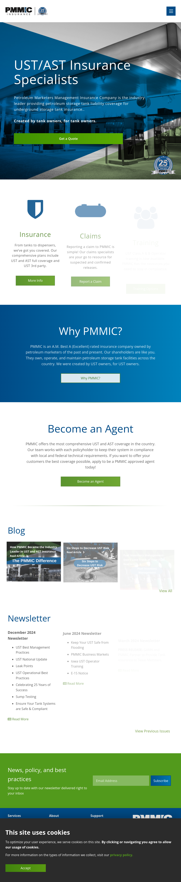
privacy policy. (121, 855)
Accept (26, 868)
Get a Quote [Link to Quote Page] (68, 138)
